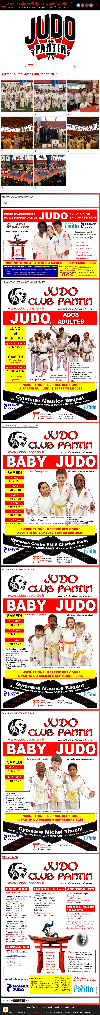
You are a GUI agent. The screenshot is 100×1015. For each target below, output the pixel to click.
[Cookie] (5, 1010)
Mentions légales (30, 1007)
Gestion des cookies (46, 1007)
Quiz (6, 203)
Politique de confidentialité (66, 1007)
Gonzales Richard (84, 1012)
